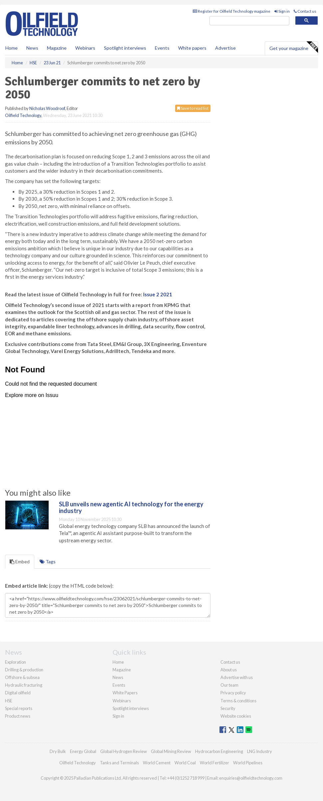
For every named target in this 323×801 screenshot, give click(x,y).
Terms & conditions (238, 700)
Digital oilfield (18, 692)
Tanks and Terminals (119, 762)
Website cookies (235, 716)
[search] (249, 21)
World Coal (185, 762)
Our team (229, 685)
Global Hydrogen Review (123, 751)
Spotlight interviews (125, 48)
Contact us (305, 11)
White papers (192, 48)
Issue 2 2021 (157, 294)
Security (227, 708)
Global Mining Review (171, 751)
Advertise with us (236, 677)
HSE (8, 700)
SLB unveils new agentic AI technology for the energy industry (131, 507)
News (118, 677)
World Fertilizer (214, 762)
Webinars (85, 48)
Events (162, 48)
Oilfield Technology (23, 115)
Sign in (282, 11)
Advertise (225, 48)
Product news (17, 716)
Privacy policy (233, 692)
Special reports (18, 708)
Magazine (57, 48)
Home (11, 48)
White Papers (125, 692)
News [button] (32, 48)
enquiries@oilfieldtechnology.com (250, 778)
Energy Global (83, 751)
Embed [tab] (20, 561)
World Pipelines (247, 762)
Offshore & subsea (22, 677)
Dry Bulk (58, 751)
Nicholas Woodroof (47, 108)
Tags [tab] (48, 561)
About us (228, 669)
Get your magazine (293, 47)
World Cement (156, 762)
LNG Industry (259, 751)
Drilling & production (24, 669)
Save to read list (192, 108)
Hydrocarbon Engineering (219, 751)
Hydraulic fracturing (23, 685)
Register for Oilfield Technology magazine (231, 11)
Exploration (15, 662)
